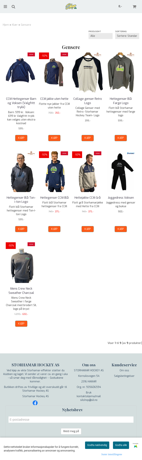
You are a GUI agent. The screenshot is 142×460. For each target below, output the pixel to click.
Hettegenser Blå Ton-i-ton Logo (21, 200)
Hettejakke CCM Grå (88, 198)
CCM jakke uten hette (54, 99)
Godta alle (121, 445)
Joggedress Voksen (121, 198)
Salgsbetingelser (124, 376)
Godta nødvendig (97, 445)
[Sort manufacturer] (101, 36)
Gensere (26, 25)
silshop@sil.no (88, 400)
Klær (15, 25)
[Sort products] (127, 36)
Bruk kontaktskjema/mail (89, 394)
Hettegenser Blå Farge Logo (121, 101)
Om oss (124, 370)
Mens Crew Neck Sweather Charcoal (21, 291)
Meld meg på (71, 431)
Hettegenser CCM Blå (54, 198)
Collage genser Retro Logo (87, 101)
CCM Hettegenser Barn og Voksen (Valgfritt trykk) (21, 103)
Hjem (6, 25)
